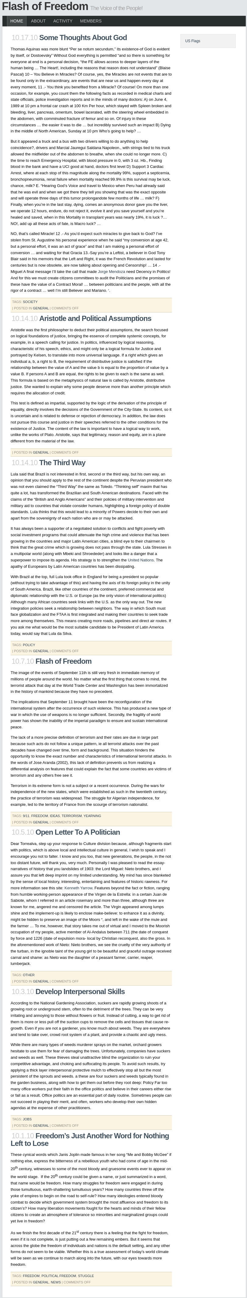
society (30, 302)
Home (16, 21)
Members (91, 21)
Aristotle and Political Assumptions (95, 318)
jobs (27, 1119)
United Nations (141, 560)
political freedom (58, 1276)
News (56, 1282)
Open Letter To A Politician (78, 832)
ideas (55, 816)
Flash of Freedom (45, 6)
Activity (62, 21)
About (38, 21)
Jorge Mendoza (111, 271)
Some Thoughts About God (83, 37)
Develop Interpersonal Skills (80, 991)
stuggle (86, 1276)
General (41, 308)
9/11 (26, 816)
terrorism (72, 816)
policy (29, 645)
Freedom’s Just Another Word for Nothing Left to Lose (90, 1139)
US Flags (192, 41)
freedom (39, 816)
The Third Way (62, 462)
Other (29, 975)
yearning (92, 816)
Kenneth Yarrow (78, 888)
